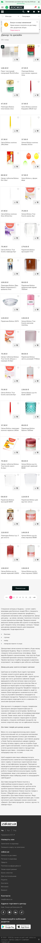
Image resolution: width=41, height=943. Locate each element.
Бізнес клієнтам (7, 873)
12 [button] (30, 597)
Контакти (4, 883)
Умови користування (9, 869)
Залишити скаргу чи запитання (12, 847)
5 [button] (23, 597)
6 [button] (26, 597)
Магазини (4, 887)
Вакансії (4, 890)
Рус (8, 830)
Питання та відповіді (9, 859)
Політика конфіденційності (11, 866)
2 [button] (13, 597)
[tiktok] (21, 912)
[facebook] (3, 912)
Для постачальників (8, 876)
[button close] (39, 2)
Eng (14, 830)
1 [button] (10, 597)
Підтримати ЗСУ (8, 835)
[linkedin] (15, 912)
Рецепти (4, 880)
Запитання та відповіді (9, 844)
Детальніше (21, 3)
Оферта (4, 862)
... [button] (28, 597)
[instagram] (9, 912)
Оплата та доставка (9, 855)
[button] (34, 12)
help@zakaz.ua (6, 899)
